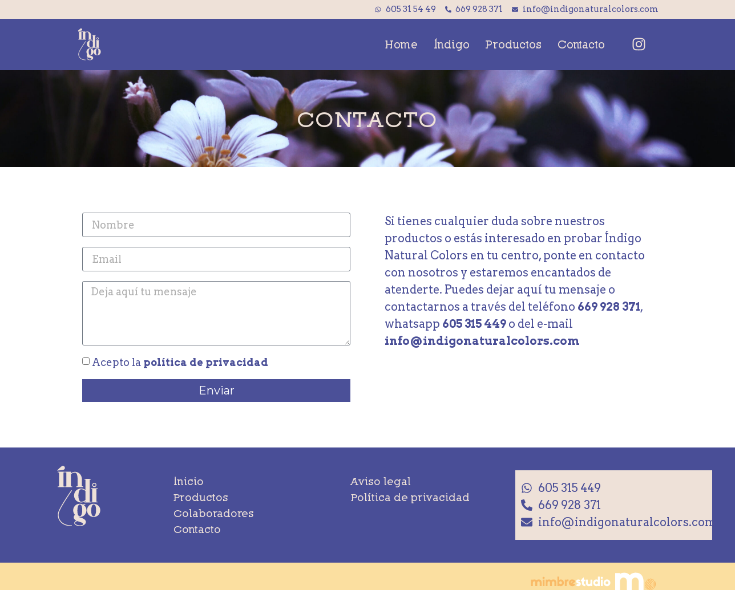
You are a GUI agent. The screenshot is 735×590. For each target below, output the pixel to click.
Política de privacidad (410, 497)
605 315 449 (474, 324)
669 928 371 (609, 307)
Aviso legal (381, 481)
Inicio (188, 481)
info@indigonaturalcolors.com (482, 341)
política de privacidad (205, 362)
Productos (514, 44)
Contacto (581, 44)
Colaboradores (213, 513)
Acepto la (180, 362)
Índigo (452, 44)
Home (401, 44)
